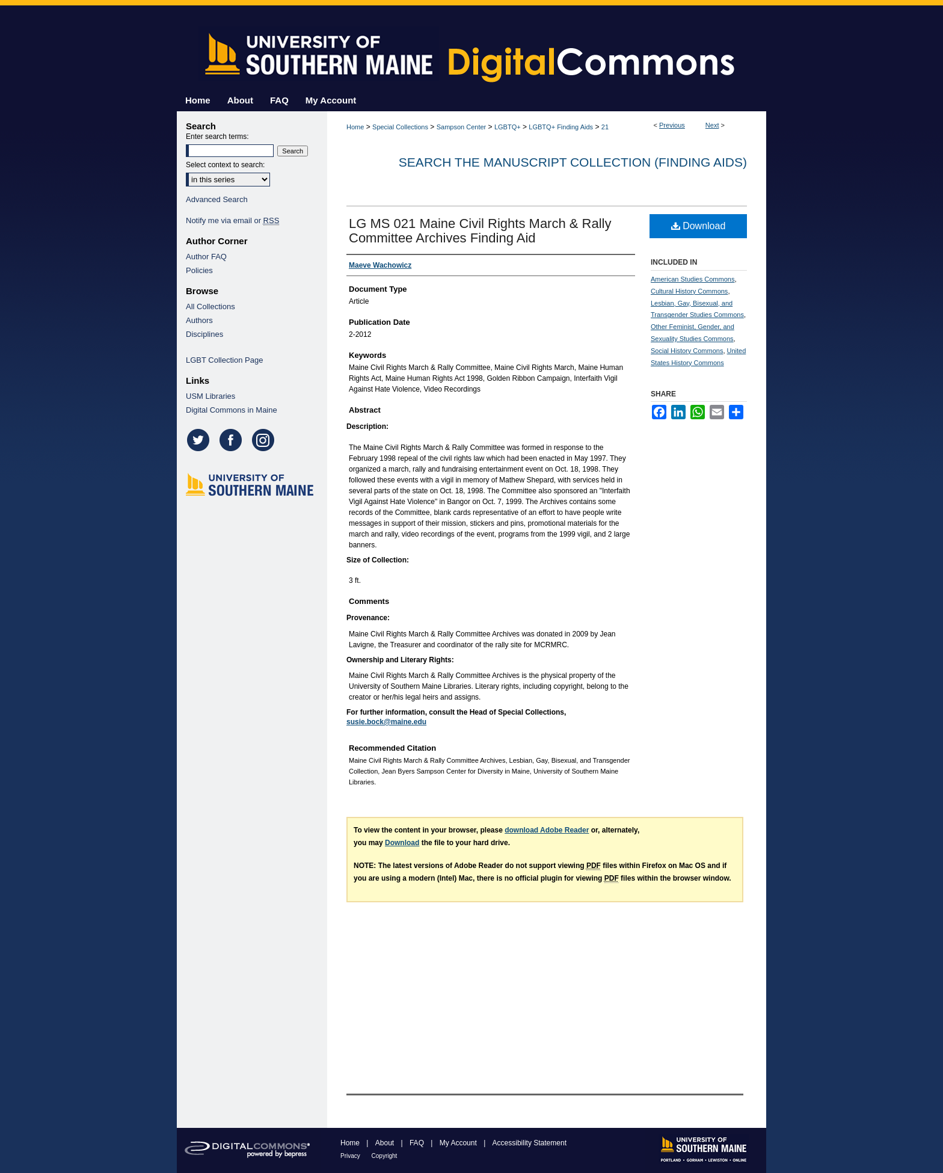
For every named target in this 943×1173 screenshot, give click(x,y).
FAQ (418, 1143)
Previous (672, 125)
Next (712, 125)
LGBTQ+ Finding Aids (561, 127)
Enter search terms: (217, 136)
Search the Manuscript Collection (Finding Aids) (573, 162)
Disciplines (204, 334)
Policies (199, 270)
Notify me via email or (232, 220)
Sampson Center (462, 127)
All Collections (210, 306)
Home (355, 127)
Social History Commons (687, 350)
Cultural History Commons (689, 291)
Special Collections (400, 127)
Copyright (385, 1156)
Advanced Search (217, 199)
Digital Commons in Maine (231, 409)
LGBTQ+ (507, 127)
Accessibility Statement (530, 1143)
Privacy (351, 1156)
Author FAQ (206, 256)
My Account (459, 1143)
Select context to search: (225, 165)
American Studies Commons (692, 279)
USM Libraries (210, 396)
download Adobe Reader (547, 830)
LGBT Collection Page (224, 360)
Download (698, 226)
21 (605, 127)
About (385, 1143)
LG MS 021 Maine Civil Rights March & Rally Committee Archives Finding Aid (480, 230)
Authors (199, 320)
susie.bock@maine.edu (386, 722)
